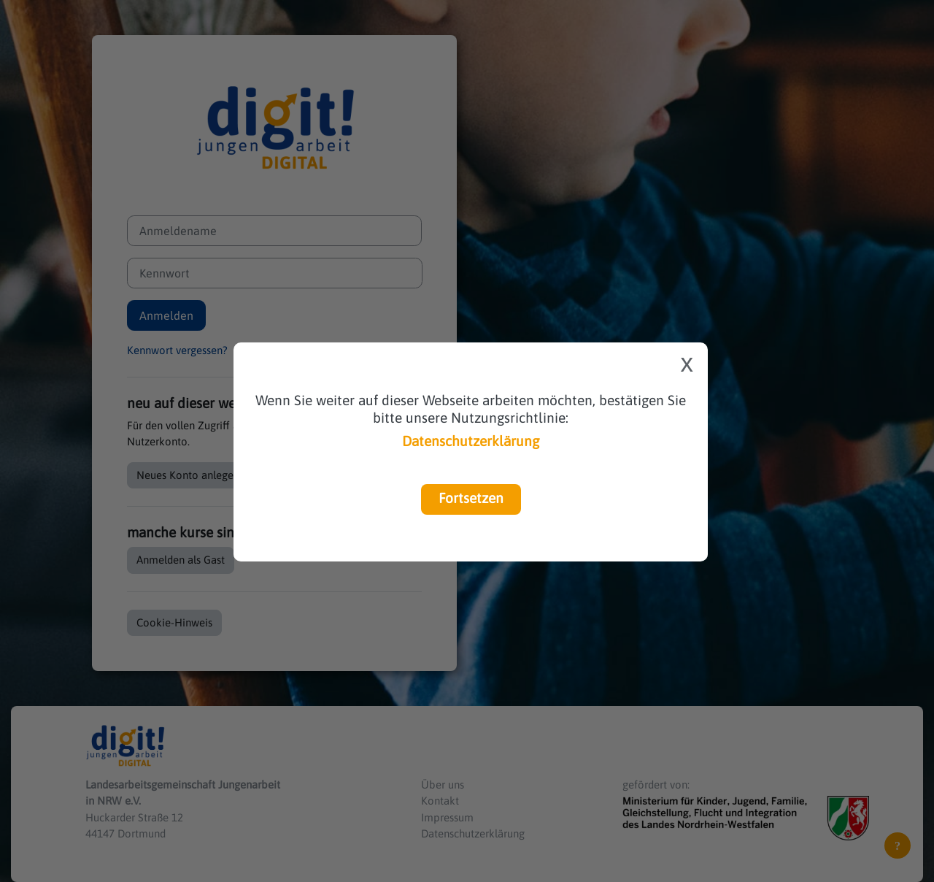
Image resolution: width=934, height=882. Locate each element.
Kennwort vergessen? (177, 350)
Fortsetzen (471, 498)
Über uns (442, 784)
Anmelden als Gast (180, 559)
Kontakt (440, 800)
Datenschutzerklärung (470, 441)
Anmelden (166, 315)
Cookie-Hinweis (174, 622)
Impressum (447, 817)
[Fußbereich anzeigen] (897, 845)
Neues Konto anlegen (187, 475)
